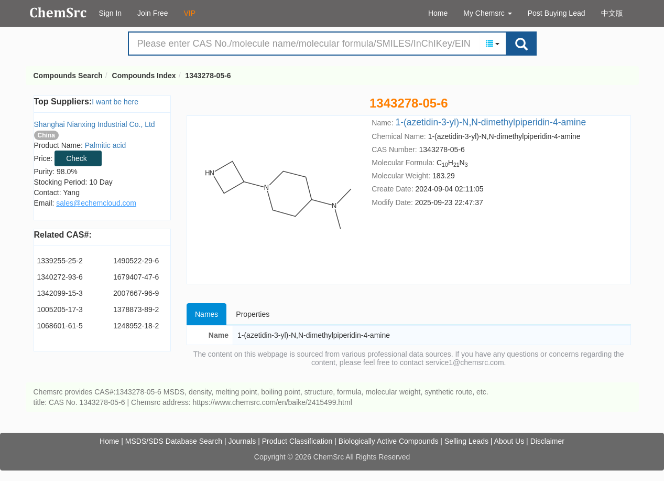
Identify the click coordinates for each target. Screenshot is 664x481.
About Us (509, 441)
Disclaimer (547, 441)
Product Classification (297, 441)
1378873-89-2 (136, 309)
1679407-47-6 (136, 277)
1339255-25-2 (60, 260)
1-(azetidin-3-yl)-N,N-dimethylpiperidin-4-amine (490, 122)
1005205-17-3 (60, 309)
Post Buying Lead (556, 13)
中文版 (612, 13)
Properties (252, 314)
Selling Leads (466, 441)
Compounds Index (144, 75)
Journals (242, 441)
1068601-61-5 (60, 326)
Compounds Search (58, 12)
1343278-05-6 (208, 75)
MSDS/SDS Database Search (173, 441)
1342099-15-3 (60, 293)
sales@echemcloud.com (96, 203)
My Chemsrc (487, 13)
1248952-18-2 (136, 326)
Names (206, 314)
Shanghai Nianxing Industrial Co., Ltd (94, 124)
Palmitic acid (105, 145)
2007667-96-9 (136, 293)
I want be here (115, 102)
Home (438, 13)
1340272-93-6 (60, 277)
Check (76, 158)
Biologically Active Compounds (389, 441)
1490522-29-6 (136, 260)
